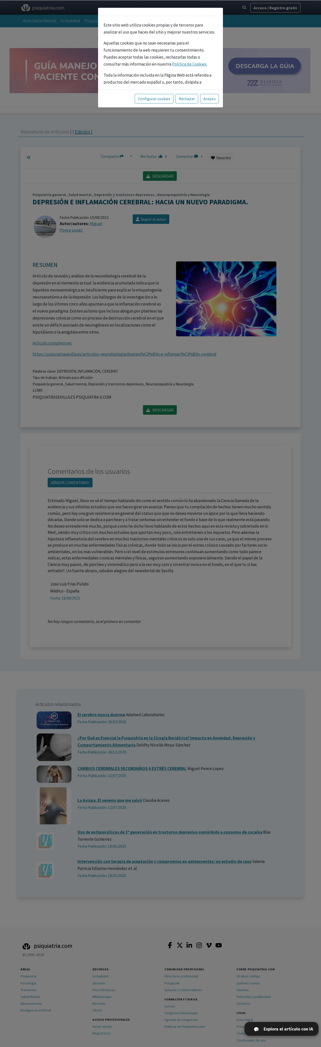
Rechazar (187, 98)
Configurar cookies (154, 98)
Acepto (209, 98)
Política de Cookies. (189, 64)
